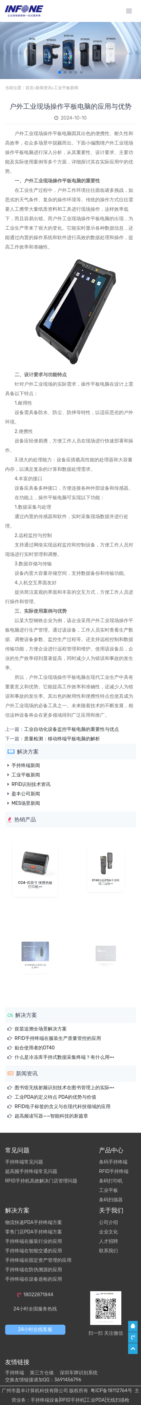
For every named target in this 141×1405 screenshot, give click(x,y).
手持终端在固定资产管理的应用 (38, 1260)
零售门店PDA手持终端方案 (33, 1232)
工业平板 (108, 1190)
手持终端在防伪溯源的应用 (33, 1270)
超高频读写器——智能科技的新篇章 (51, 1116)
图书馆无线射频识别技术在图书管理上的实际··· (64, 1088)
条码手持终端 (113, 1162)
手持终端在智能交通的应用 (33, 1251)
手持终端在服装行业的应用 (33, 1241)
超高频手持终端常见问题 (31, 1171)
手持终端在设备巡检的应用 (33, 1279)
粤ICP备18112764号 (111, 1391)
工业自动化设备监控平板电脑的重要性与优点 (71, 729)
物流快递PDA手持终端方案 (33, 1222)
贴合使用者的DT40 (35, 1048)
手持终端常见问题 (24, 1162)
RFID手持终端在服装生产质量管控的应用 (58, 1038)
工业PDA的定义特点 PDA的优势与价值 (55, 1097)
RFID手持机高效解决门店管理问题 (41, 1181)
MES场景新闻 (26, 803)
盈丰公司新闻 (26, 794)
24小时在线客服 (35, 1329)
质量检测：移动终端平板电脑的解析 (62, 739)
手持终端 (14, 1373)
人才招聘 (108, 1241)
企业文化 (108, 1232)
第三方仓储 (42, 1373)
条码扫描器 (111, 1200)
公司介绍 (108, 1222)
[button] (59, 72)
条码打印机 (111, 1181)
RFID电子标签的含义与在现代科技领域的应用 (62, 1106)
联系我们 (108, 1251)
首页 (29, 87)
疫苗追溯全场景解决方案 (41, 1029)
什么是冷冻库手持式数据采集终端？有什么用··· (64, 1057)
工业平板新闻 (66, 87)
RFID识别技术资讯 (31, 784)
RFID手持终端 (113, 1171)
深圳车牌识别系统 (79, 1373)
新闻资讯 (44, 87)
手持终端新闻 (26, 765)
